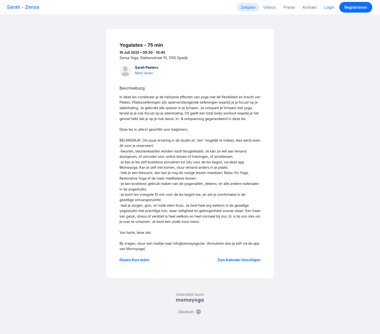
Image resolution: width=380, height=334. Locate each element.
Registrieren (355, 7)
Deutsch (190, 312)
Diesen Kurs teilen (134, 260)
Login (329, 7)
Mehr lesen (144, 73)
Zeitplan (248, 7)
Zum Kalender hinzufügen (239, 260)
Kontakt (310, 7)
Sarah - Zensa (23, 7)
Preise (289, 7)
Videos (269, 7)
